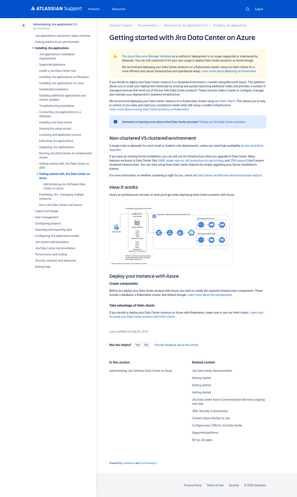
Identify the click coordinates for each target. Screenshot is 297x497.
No (146, 345)
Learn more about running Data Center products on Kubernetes (149, 109)
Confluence (129, 463)
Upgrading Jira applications (56, 147)
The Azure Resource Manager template (146, 56)
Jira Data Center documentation (55, 248)
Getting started (201, 378)
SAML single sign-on (171, 160)
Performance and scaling (51, 254)
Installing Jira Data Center (55, 122)
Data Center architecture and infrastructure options (230, 175)
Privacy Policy (193, 485)
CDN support (238, 160)
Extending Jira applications (56, 141)
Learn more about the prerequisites (209, 294)
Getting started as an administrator (57, 42)
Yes (137, 345)
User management (46, 217)
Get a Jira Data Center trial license (60, 205)
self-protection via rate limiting (204, 160)
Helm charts (227, 101)
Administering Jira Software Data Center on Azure (140, 370)
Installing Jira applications (52, 48)
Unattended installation (54, 89)
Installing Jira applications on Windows (64, 77)
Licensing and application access (60, 134)
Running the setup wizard (55, 128)
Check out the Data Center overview (222, 122)
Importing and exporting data (53, 229)
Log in (259, 9)
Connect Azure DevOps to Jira (211, 418)
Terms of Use (215, 485)
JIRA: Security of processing (209, 411)
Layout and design (46, 211)
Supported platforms (52, 64)
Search (247, 9)
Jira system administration (52, 242)
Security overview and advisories (55, 260)
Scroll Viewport (148, 463)
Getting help (42, 266)
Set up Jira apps (202, 440)
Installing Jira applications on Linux (61, 83)
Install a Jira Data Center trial (57, 70)
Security (234, 485)
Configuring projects (48, 223)
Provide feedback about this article (176, 345)
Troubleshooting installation (57, 105)
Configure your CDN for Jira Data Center (217, 425)
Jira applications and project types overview (63, 35)
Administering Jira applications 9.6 (55, 24)
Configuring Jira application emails (57, 235)
